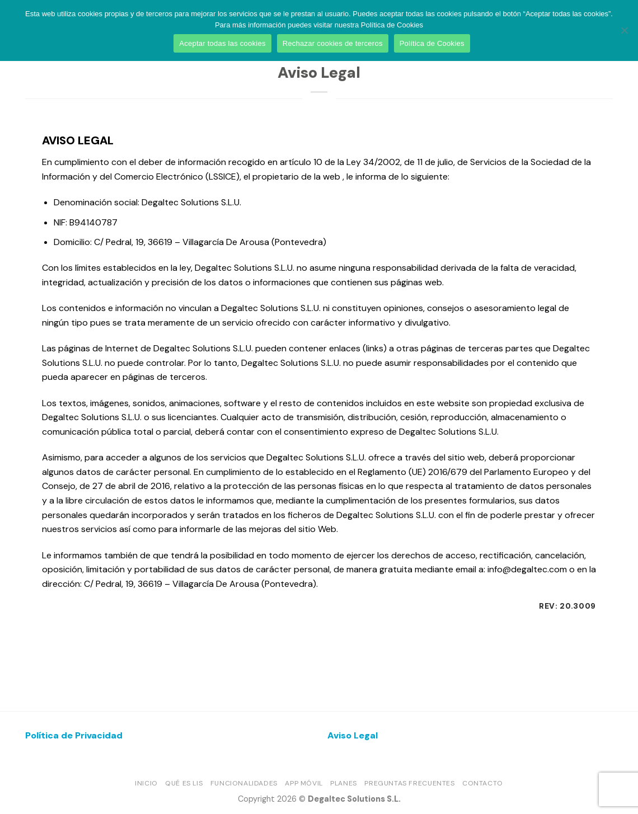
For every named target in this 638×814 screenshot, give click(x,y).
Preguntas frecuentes (409, 783)
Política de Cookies (432, 43)
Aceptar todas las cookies (222, 43)
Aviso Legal (352, 735)
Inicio (146, 783)
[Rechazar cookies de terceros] (624, 34)
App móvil (304, 783)
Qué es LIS (184, 783)
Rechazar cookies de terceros (333, 43)
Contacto (482, 783)
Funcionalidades (244, 783)
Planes (343, 783)
